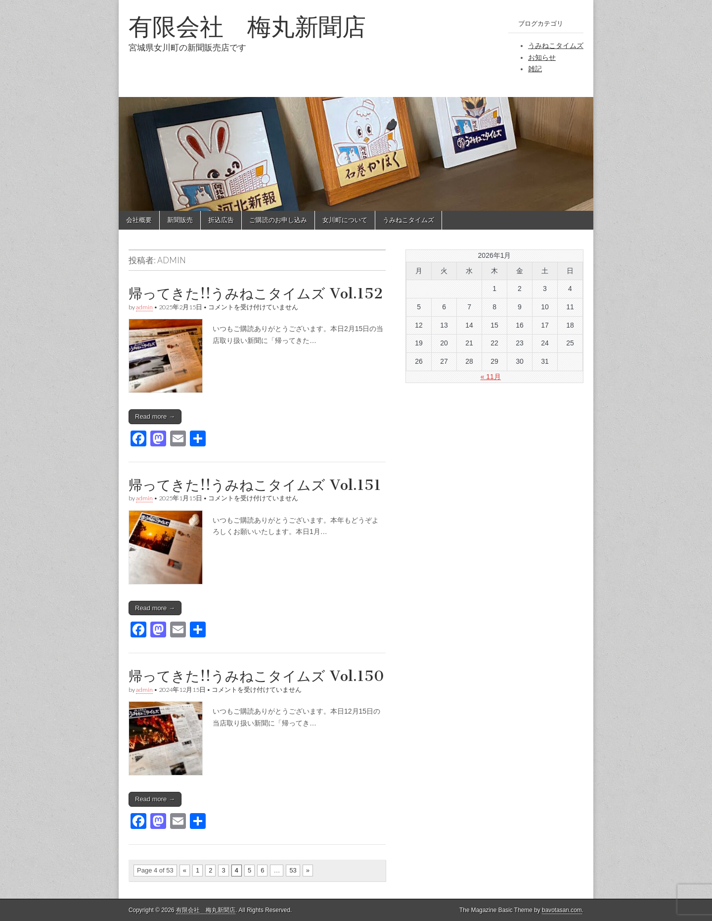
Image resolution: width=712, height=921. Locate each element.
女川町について (344, 220)
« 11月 (491, 377)
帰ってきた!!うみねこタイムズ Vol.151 (255, 485)
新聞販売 (180, 220)
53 (292, 870)
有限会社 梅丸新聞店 (247, 26)
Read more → (155, 416)
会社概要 (139, 220)
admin (144, 307)
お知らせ (542, 57)
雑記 (535, 69)
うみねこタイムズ (555, 45)
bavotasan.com (562, 910)
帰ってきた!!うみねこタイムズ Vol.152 (256, 293)
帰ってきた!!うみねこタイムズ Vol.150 (256, 676)
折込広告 (221, 220)
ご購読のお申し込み (278, 220)
